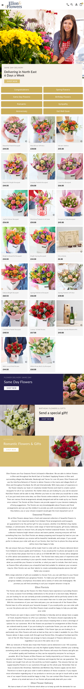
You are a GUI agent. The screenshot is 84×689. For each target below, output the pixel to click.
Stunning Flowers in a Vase (40, 219)
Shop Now (12, 81)
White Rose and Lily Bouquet (68, 319)
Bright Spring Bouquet (38, 256)
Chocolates (62, 256)
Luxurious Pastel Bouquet (12, 329)
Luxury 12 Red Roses (37, 306)
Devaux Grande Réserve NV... (68, 306)
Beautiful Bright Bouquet (11, 182)
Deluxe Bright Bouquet (11, 293)
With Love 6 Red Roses (38, 319)
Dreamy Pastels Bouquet (39, 182)
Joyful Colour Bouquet (11, 219)
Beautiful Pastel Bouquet (11, 146)
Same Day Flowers (21, 97)
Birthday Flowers (63, 97)
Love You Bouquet (64, 182)
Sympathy (63, 104)
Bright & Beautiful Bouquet (12, 256)
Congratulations (21, 90)
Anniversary (21, 111)
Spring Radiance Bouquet (39, 293)
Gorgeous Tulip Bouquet (66, 219)
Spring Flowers (63, 90)
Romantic (21, 104)
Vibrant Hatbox (63, 146)
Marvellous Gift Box (37, 146)
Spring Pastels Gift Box (66, 293)
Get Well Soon (63, 111)
